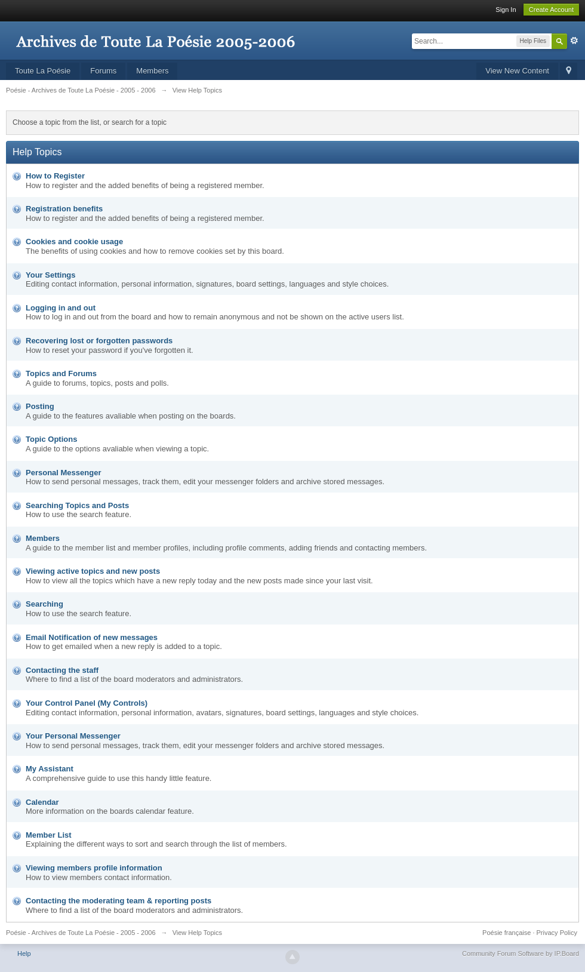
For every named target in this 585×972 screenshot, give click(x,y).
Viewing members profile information (94, 867)
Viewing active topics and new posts (93, 571)
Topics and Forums (61, 373)
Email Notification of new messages (92, 637)
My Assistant (49, 768)
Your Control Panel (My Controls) (86, 703)
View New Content (517, 70)
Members (152, 70)
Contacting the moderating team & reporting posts (118, 900)
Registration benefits (64, 208)
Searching (44, 603)
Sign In (505, 9)
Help (24, 953)
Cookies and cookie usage (74, 241)
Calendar (42, 802)
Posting (40, 406)
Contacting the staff (62, 670)
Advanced (574, 40)
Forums (103, 70)
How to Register (55, 175)
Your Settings (51, 274)
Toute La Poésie (42, 70)
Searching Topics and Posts (77, 505)
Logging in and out (61, 307)
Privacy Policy (557, 932)
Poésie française (506, 932)
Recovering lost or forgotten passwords (99, 340)
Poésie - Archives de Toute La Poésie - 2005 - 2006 (81, 932)
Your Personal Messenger (73, 735)
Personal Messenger (63, 472)
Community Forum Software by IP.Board (520, 953)
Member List (49, 834)
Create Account (551, 9)
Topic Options (51, 439)
